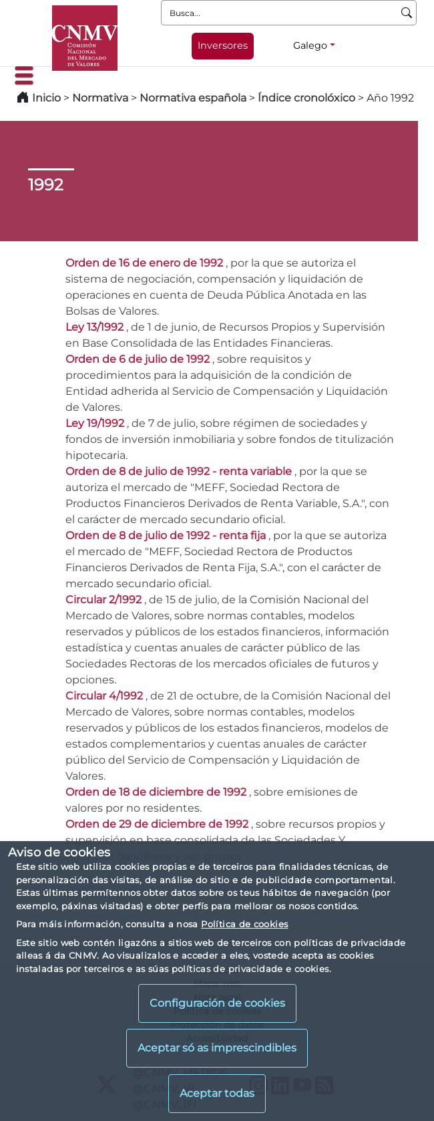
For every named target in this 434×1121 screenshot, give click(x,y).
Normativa (100, 98)
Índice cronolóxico (306, 98)
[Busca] (407, 12)
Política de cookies (244, 924)
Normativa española (193, 98)
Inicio (46, 98)
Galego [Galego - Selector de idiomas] (310, 45)
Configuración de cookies (217, 1003)
